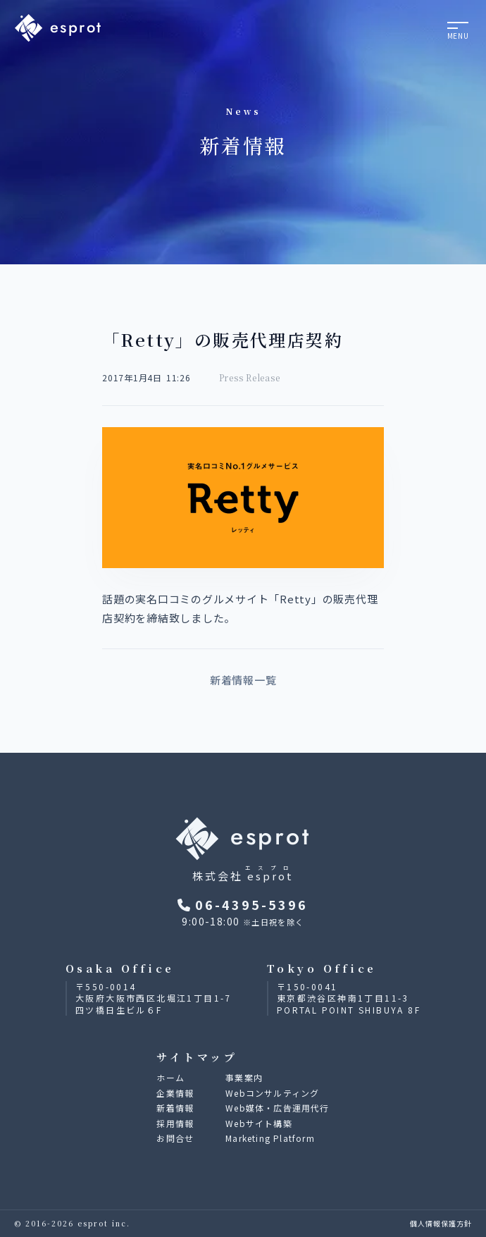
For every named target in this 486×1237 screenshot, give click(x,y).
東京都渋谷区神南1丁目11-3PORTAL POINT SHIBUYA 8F (348, 1004)
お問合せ (175, 1138)
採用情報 (175, 1123)
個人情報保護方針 (441, 1223)
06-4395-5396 (242, 904)
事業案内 (244, 1077)
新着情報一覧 (243, 679)
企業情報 (175, 1093)
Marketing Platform (270, 1138)
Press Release (249, 377)
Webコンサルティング (272, 1093)
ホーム (170, 1077)
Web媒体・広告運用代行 (277, 1108)
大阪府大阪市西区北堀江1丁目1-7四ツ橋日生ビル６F (153, 1004)
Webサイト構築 (258, 1123)
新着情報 (175, 1108)
